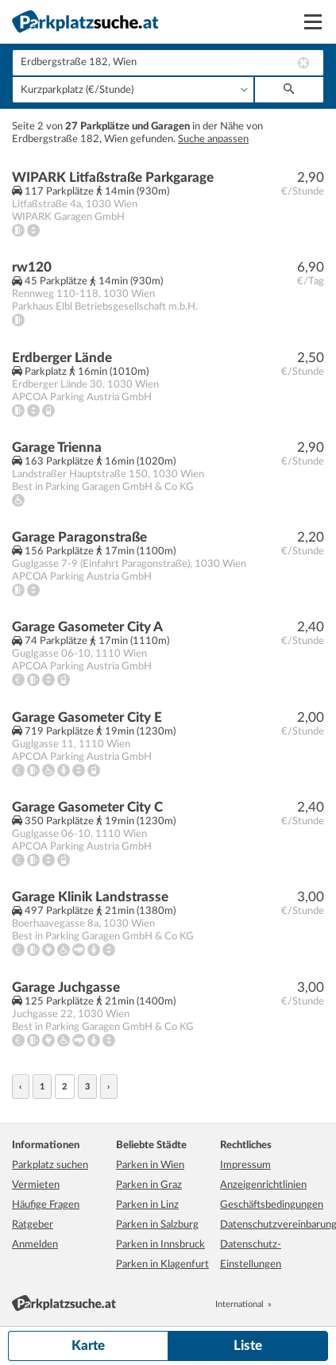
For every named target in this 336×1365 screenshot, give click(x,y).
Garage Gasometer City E (87, 717)
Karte (88, 1345)
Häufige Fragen (45, 1205)
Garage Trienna (57, 447)
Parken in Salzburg (157, 1225)
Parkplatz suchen (50, 1165)
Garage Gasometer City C (87, 807)
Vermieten (36, 1185)
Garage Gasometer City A (87, 627)
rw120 (32, 267)
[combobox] (168, 62)
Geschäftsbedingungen (271, 1205)
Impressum (245, 1165)
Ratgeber (32, 1225)
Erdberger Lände (62, 357)
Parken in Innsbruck (160, 1245)
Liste (248, 1345)
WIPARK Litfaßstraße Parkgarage (113, 177)
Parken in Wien (150, 1165)
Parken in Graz (149, 1185)
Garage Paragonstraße (79, 537)
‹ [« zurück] (20, 1086)
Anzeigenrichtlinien (263, 1185)
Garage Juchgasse (66, 987)
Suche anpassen (213, 139)
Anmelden (35, 1245)
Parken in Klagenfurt (162, 1264)
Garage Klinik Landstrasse (90, 897)
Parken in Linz (147, 1205)
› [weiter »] (108, 1086)
